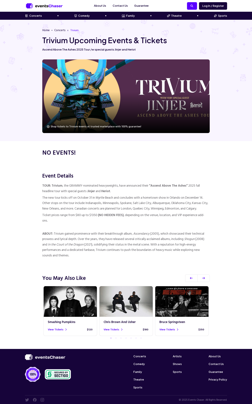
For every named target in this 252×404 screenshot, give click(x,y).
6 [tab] (136, 338)
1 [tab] (111, 338)
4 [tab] (126, 338)
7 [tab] (141, 338)
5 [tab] (131, 338)
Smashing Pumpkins (62, 322)
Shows (177, 364)
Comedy (82, 15)
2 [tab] (116, 338)
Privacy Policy (218, 379)
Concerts (33, 15)
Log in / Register (213, 6)
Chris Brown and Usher (120, 322)
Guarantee (146, 5)
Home (45, 30)
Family (128, 15)
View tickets (57, 329)
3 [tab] (121, 338)
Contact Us (125, 5)
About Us (105, 5)
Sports (220, 15)
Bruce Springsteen (172, 322)
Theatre (174, 15)
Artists (177, 356)
